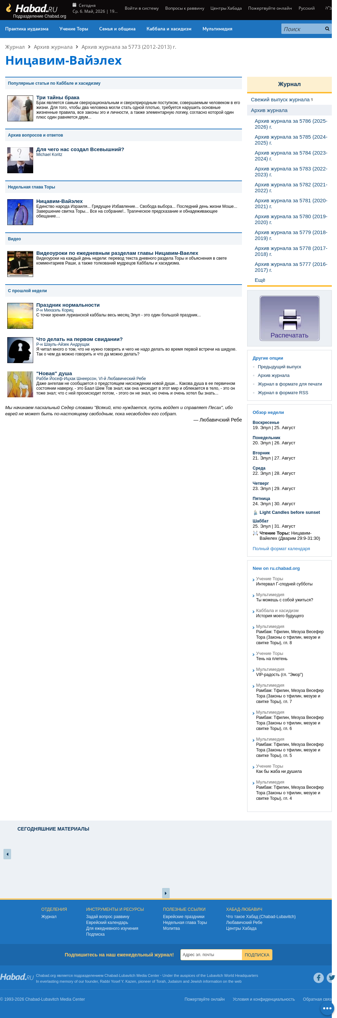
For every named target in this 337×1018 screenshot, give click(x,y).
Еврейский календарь (107, 922)
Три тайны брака (57, 97)
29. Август (285, 488)
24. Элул (262, 503)
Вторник (261, 453)
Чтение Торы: (275, 533)
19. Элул (262, 427)
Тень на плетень (272, 658)
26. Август (285, 442)
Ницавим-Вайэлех (59, 201)
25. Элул (262, 526)
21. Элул (262, 458)
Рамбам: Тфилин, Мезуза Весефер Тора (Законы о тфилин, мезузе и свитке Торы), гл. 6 (290, 723)
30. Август (285, 503)
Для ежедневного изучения (112, 928)
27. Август (285, 458)
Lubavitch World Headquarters (232, 975)
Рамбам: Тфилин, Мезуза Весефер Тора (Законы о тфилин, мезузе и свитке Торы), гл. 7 (290, 696)
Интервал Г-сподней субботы (284, 584)
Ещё (260, 280)
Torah (161, 981)
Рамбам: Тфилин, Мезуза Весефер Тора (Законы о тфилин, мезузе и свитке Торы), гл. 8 (290, 637)
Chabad (111, 975)
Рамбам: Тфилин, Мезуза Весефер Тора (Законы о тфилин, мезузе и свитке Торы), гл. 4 (290, 793)
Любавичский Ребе (244, 922)
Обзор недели (268, 412)
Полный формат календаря (281, 548)
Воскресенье (266, 422)
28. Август (285, 473)
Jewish (196, 981)
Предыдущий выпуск (279, 366)
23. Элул (262, 488)
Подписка (95, 934)
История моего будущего (280, 615)
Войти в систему (141, 8)
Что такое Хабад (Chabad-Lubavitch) (261, 916)
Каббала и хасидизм (169, 29)
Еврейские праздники (184, 916)
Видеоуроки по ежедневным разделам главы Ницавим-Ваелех (117, 253)
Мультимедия (217, 29)
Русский (307, 8)
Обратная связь (318, 999)
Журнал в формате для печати (290, 384)
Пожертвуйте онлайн (270, 8)
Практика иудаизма (26, 29)
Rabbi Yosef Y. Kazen (118, 981)
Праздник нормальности (68, 305)
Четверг (261, 483)
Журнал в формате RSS (283, 392)
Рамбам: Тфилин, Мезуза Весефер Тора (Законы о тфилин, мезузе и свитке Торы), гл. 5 (290, 750)
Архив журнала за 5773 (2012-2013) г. (129, 46)
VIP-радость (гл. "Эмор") (279, 674)
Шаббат (261, 521)
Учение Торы (73, 29)
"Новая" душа (54, 373)
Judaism (175, 981)
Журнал (15, 46)
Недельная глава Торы (185, 922)
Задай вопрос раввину (107, 916)
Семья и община (117, 29)
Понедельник (266, 437)
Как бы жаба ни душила (279, 771)
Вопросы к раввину (184, 8)
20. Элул (262, 442)
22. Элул (262, 473)
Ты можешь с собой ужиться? (284, 600)
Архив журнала (53, 46)
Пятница (261, 498)
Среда (259, 468)
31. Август (285, 526)
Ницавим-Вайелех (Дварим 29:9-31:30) (290, 535)
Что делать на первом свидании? (79, 339)
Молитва (171, 928)
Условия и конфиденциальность (264, 999)
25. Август (285, 427)
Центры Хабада (226, 8)
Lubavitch (127, 975)
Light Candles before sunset (290, 512)
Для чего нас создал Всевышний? (80, 149)
